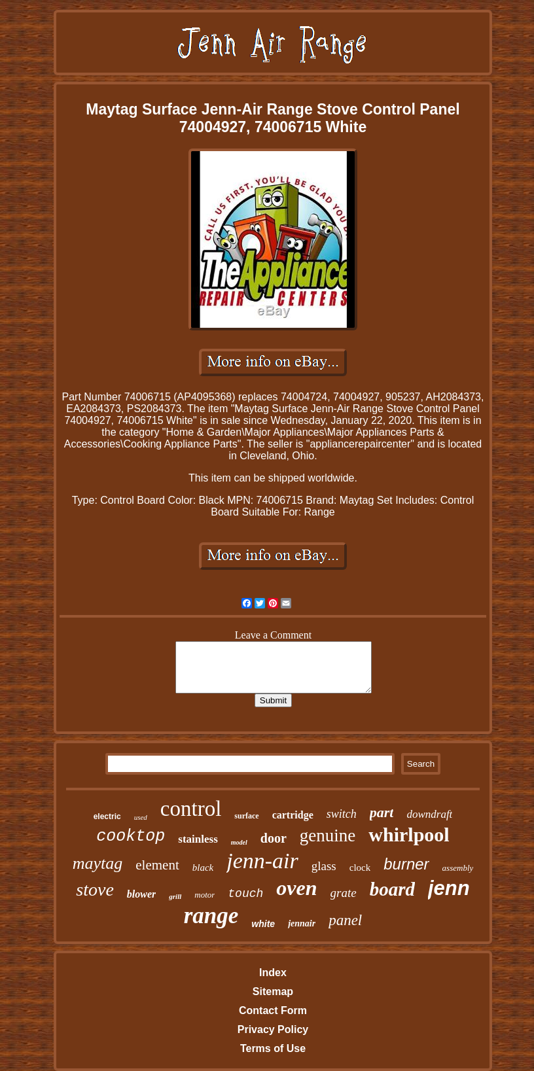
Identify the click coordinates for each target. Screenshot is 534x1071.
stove (95, 889)
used (140, 817)
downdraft (429, 814)
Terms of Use (273, 1048)
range (211, 915)
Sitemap (273, 991)
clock (359, 867)
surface (246, 815)
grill (175, 896)
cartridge (292, 814)
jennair (301, 923)
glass (324, 866)
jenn (449, 888)
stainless (197, 839)
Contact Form (273, 1010)
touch (245, 893)
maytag (98, 863)
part (382, 812)
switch (342, 813)
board (392, 889)
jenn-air (262, 861)
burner (406, 864)
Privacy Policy (273, 1029)
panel (345, 920)
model (239, 842)
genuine (327, 835)
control (190, 808)
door (273, 838)
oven (296, 888)
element (157, 865)
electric (107, 816)
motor (204, 895)
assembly (458, 868)
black (202, 867)
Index (273, 972)
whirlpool (408, 834)
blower (141, 894)
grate (343, 893)
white (263, 924)
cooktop (130, 836)
